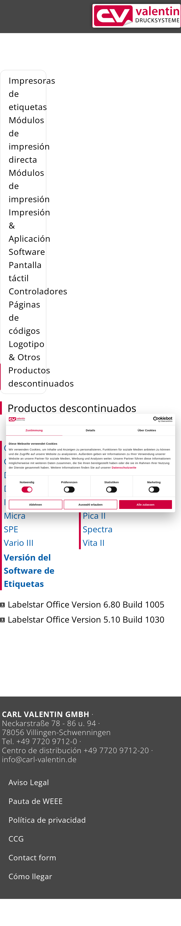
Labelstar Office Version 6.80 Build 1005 (86, 604)
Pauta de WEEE (35, 801)
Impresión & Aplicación (30, 225)
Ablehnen (35, 504)
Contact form (32, 857)
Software (27, 251)
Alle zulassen (145, 504)
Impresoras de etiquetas (32, 93)
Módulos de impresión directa (29, 139)
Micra (15, 515)
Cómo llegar (30, 876)
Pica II (94, 515)
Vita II (94, 542)
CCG (16, 838)
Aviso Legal (28, 782)
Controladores (38, 291)
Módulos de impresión (29, 186)
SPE (11, 529)
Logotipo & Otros (27, 350)
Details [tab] (90, 430)
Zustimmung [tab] (34, 430)
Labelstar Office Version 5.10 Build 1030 (86, 619)
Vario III (19, 542)
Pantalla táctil (25, 271)
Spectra (98, 529)
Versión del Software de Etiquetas (29, 570)
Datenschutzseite (124, 467)
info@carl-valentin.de (39, 759)
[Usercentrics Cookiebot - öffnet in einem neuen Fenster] (155, 419)
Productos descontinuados (41, 376)
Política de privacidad (47, 819)
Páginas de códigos (24, 317)
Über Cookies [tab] (147, 430)
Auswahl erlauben (90, 504)
